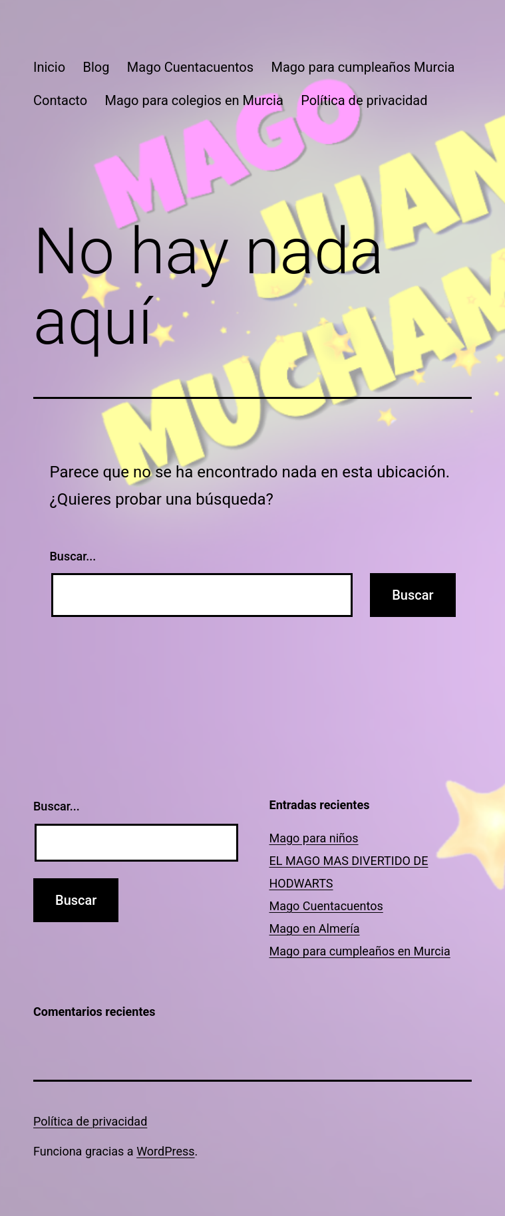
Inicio (49, 67)
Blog (96, 67)
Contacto (60, 100)
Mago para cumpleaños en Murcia (359, 951)
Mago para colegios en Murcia (194, 100)
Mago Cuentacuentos (190, 67)
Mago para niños (314, 838)
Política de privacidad (364, 100)
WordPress (165, 1151)
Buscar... (73, 556)
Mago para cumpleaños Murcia (362, 67)
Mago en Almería (314, 928)
